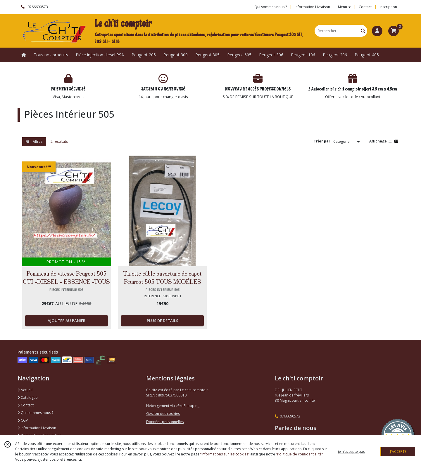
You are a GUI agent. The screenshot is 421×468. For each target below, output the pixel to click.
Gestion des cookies (163, 413)
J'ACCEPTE (398, 451)
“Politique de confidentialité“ (299, 454)
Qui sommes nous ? (35, 412)
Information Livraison (37, 427)
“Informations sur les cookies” (224, 454)
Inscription (388, 6)
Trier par (322, 141)
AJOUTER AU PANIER (66, 320)
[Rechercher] (363, 30)
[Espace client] (377, 31)
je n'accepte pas (351, 451)
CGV (23, 420)
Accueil (25, 389)
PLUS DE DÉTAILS (162, 320)
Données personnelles (165, 421)
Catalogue (28, 397)
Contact (365, 6)
